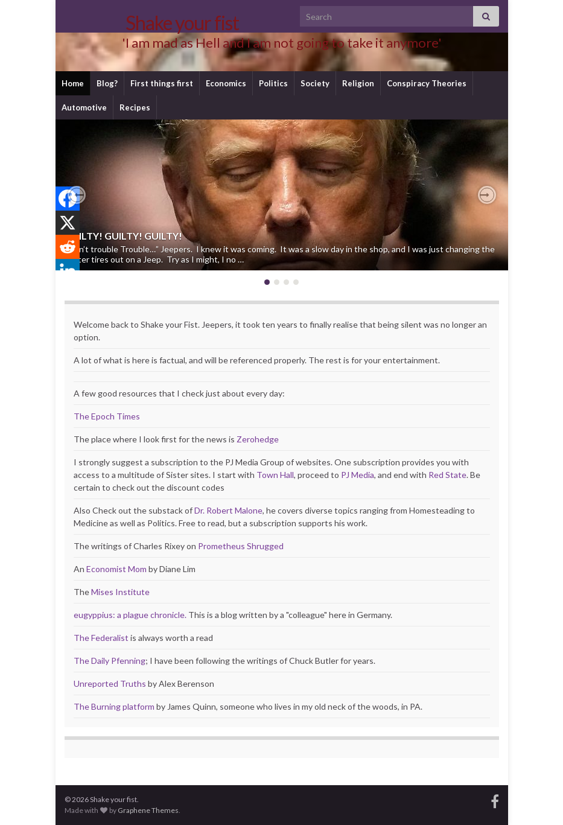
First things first (161, 83)
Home (73, 83)
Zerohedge (258, 439)
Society (315, 83)
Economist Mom (116, 569)
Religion (358, 83)
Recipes (134, 107)
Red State (447, 475)
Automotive (84, 107)
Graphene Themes (148, 810)
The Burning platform (114, 706)
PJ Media (357, 475)
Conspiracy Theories (426, 83)
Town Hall (275, 475)
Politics (273, 83)
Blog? (107, 83)
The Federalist (101, 637)
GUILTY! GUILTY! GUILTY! (123, 235)
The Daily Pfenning (109, 660)
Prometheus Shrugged (241, 546)
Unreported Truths (110, 683)
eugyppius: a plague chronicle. (130, 615)
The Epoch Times (107, 416)
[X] (68, 223)
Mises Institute (120, 592)
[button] (77, 195)
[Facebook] (68, 198)
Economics (226, 83)
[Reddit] (68, 247)
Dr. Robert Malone (228, 510)
